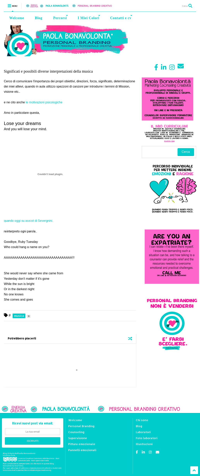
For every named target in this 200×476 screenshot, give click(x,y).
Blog (38, 18)
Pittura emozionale (81, 444)
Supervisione (77, 438)
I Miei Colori (89, 17)
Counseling (76, 432)
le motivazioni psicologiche (44, 102)
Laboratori (143, 432)
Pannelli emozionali (82, 450)
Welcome (16, 18)
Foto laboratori (146, 438)
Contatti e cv (121, 17)
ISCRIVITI (32, 440)
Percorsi (60, 17)
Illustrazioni (144, 444)
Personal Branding (81, 426)
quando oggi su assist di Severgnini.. (28, 221)
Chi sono (142, 420)
